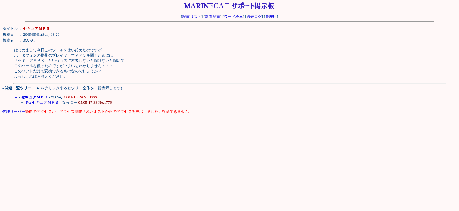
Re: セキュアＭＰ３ (42, 102)
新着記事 (212, 16)
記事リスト (191, 16)
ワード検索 (233, 16)
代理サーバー (13, 111)
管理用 (271, 16)
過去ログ (254, 16)
